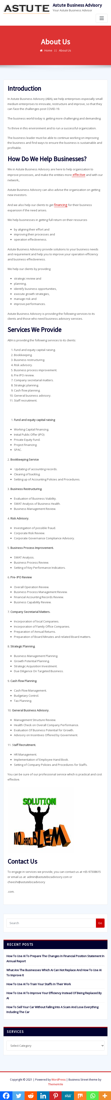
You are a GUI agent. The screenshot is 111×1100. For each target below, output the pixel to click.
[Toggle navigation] (102, 18)
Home (48, 50)
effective (78, 174)
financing (60, 204)
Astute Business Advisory (77, 5)
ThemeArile (55, 1083)
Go (100, 922)
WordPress (58, 1078)
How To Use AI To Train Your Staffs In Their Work (38, 983)
